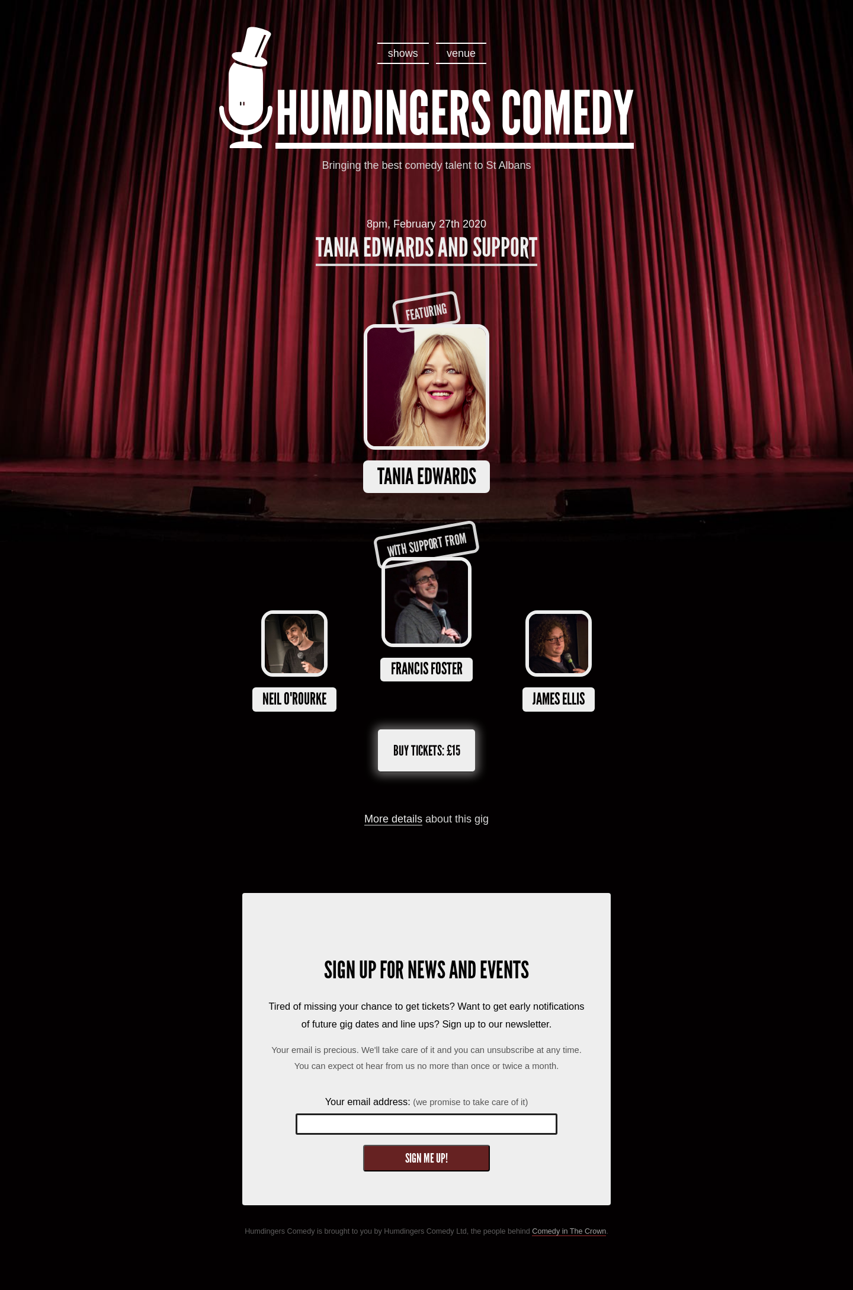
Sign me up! (426, 1158)
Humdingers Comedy (454, 113)
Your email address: (426, 1101)
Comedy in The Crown (569, 1231)
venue (461, 53)
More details (393, 819)
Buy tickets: (426, 750)
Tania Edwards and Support (426, 248)
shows (403, 53)
